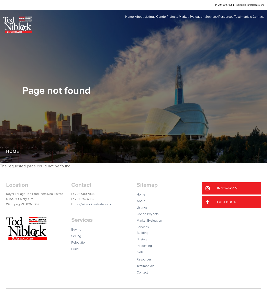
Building (142, 233)
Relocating (144, 246)
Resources (216, 22)
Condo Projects (146, 22)
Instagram (227, 188)
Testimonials (237, 22)
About (112, 22)
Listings (125, 22)
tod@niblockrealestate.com (94, 204)
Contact (255, 22)
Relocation (79, 243)
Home (99, 22)
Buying (76, 229)
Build (75, 249)
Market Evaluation (174, 22)
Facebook (226, 202)
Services (197, 22)
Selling (76, 236)
